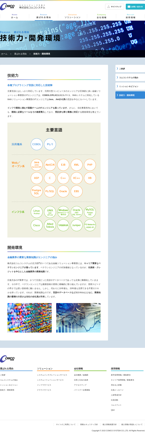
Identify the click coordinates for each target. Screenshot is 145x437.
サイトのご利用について (66, 424)
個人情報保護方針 (110, 424)
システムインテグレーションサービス (52, 375)
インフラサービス (44, 385)
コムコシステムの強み (128, 77)
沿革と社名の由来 (81, 380)
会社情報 (101, 17)
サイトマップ (114, 7)
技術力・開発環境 (126, 95)
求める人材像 (116, 385)
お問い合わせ (135, 7)
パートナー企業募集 (82, 390)
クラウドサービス (44, 390)
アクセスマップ (80, 385)
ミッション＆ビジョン (128, 86)
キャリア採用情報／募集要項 (122, 380)
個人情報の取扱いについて (132, 424)
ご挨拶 (122, 69)
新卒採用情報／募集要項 (120, 375)
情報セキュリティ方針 (89, 424)
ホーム (14, 17)
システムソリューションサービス (50, 380)
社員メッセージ (117, 390)
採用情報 (130, 17)
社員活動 (114, 400)
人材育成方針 (116, 395)
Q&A (113, 410)
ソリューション (72, 17)
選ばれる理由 (43, 17)
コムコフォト (116, 405)
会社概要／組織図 (81, 375)
